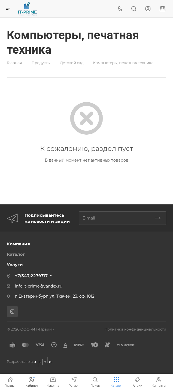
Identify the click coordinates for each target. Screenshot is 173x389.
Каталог (16, 254)
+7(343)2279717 (31, 275)
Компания (18, 243)
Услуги (15, 264)
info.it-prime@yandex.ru (38, 286)
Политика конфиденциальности (135, 329)
